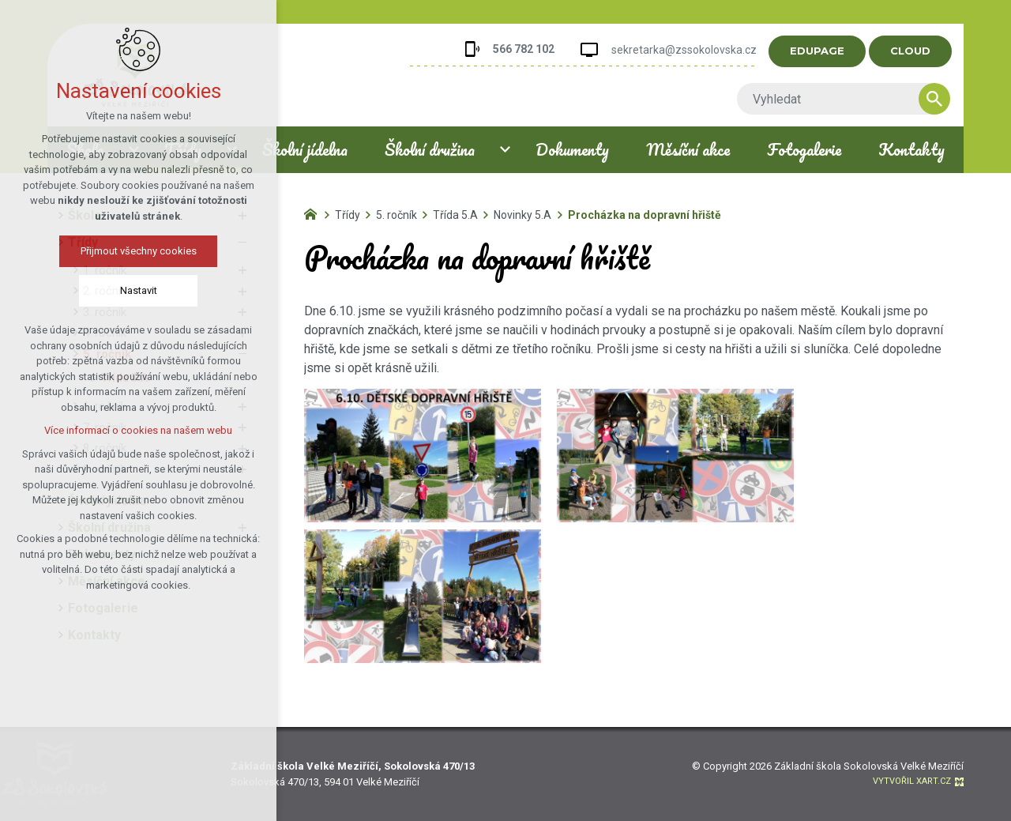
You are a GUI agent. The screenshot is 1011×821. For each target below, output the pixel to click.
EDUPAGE (827, 50)
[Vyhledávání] (944, 99)
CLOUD (920, 50)
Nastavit (130, 290)
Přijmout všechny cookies (131, 251)
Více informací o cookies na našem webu (130, 430)
